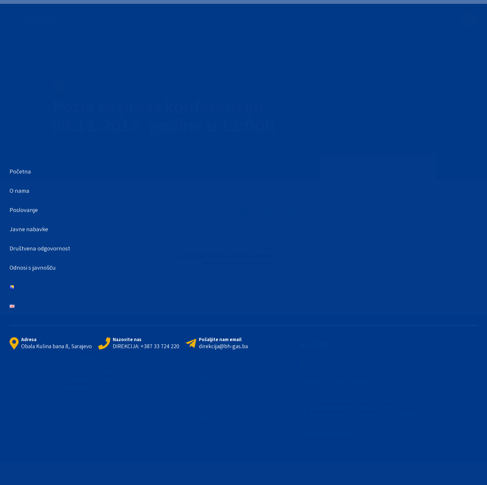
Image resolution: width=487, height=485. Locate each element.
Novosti (196, 407)
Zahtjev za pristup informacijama (224, 386)
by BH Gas (110, 143)
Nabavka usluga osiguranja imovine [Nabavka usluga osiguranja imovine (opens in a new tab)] (368, 238)
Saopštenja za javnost (169, 86)
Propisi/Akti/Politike (211, 375)
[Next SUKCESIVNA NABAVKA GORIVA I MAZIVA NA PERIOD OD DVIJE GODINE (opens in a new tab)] (238, 255)
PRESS (128, 86)
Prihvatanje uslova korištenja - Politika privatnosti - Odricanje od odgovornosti (138, 476)
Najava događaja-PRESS (84, 86)
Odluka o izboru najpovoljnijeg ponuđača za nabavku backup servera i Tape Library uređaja (377, 215)
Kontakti (198, 417)
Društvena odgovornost (214, 396)
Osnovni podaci (204, 365)
